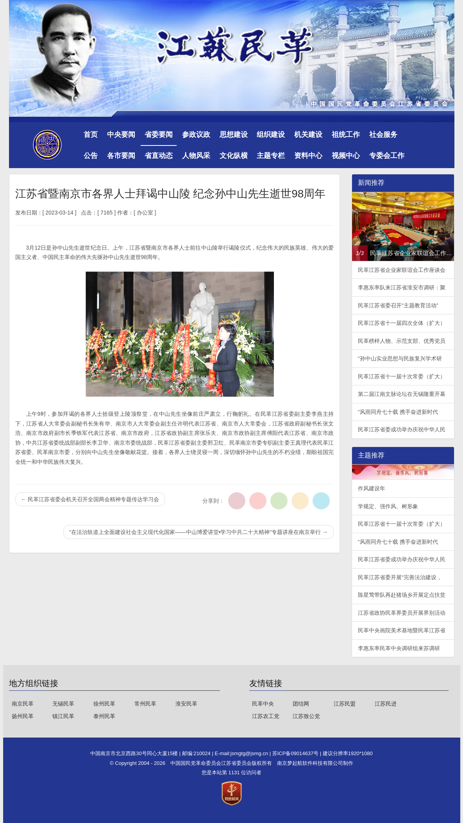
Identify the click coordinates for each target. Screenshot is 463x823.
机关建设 (308, 134)
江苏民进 (386, 704)
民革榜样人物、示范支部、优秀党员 (401, 341)
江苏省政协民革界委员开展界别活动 (401, 613)
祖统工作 (346, 134)
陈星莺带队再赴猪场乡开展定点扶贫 (401, 595)
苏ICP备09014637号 (296, 753)
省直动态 (159, 156)
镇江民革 (63, 716)
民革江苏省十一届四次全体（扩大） (401, 323)
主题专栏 (271, 156)
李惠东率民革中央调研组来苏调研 (399, 648)
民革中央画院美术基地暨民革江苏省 (401, 630)
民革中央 (263, 704)
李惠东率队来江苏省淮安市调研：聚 (401, 287)
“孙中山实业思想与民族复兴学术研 (400, 358)
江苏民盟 (345, 704)
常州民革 (145, 704)
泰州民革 (104, 716)
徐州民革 (104, 704)
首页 (91, 134)
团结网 (301, 704)
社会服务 (383, 134)
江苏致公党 (306, 716)
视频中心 (346, 156)
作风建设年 (371, 488)
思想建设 (234, 134)
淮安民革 (186, 704)
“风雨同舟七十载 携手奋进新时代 (398, 412)
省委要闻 (159, 134)
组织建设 (271, 134)
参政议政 (196, 134)
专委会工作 (386, 156)
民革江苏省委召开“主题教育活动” (398, 305)
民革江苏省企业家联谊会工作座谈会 (401, 270)
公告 (91, 156)
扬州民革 (23, 716)
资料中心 (308, 156)
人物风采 (196, 156)
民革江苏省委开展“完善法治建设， (400, 577)
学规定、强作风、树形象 (388, 506)
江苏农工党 (265, 716)
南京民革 (23, 704)
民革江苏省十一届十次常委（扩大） (401, 376)
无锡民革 (63, 704)
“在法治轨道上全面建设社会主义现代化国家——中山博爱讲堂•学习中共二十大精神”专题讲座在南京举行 (198, 532)
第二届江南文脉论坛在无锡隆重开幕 (401, 394)
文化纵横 (234, 156)
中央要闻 (121, 134)
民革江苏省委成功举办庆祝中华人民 (401, 429)
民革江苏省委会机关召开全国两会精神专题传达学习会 (90, 499)
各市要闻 (121, 156)
